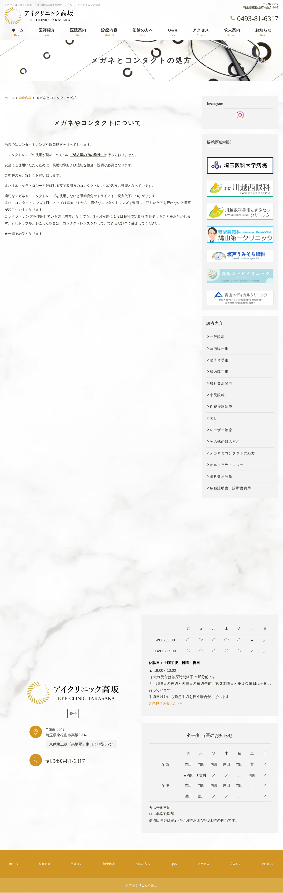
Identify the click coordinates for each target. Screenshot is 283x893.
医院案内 (78, 32)
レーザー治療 (221, 430)
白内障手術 (219, 348)
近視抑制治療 (221, 407)
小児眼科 (217, 395)
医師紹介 (47, 32)
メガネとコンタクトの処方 (232, 453)
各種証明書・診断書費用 (230, 488)
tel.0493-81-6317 (72, 760)
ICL (213, 418)
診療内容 (109, 32)
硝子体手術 (219, 360)
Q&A (173, 32)
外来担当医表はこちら (167, 703)
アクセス (201, 32)
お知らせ (263, 32)
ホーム (17, 32)
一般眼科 (217, 337)
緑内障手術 (219, 372)
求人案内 (232, 32)
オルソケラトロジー (227, 465)
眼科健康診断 (221, 476)
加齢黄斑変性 (221, 383)
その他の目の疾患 (225, 441)
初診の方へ (143, 32)
